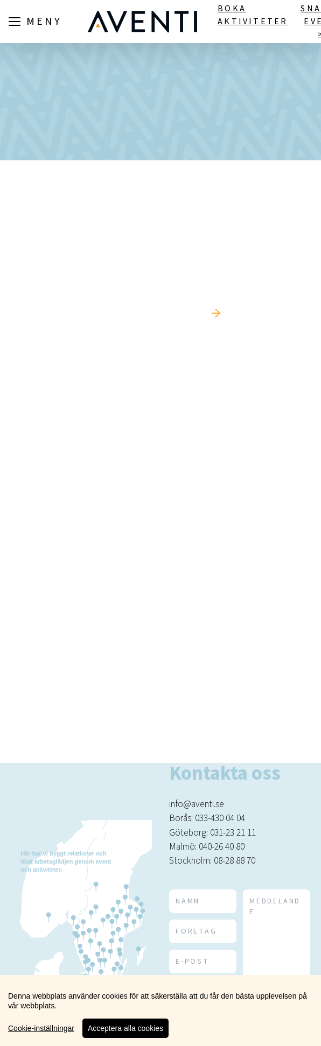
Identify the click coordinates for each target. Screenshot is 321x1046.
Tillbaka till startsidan (150, 313)
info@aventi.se (196, 804)
